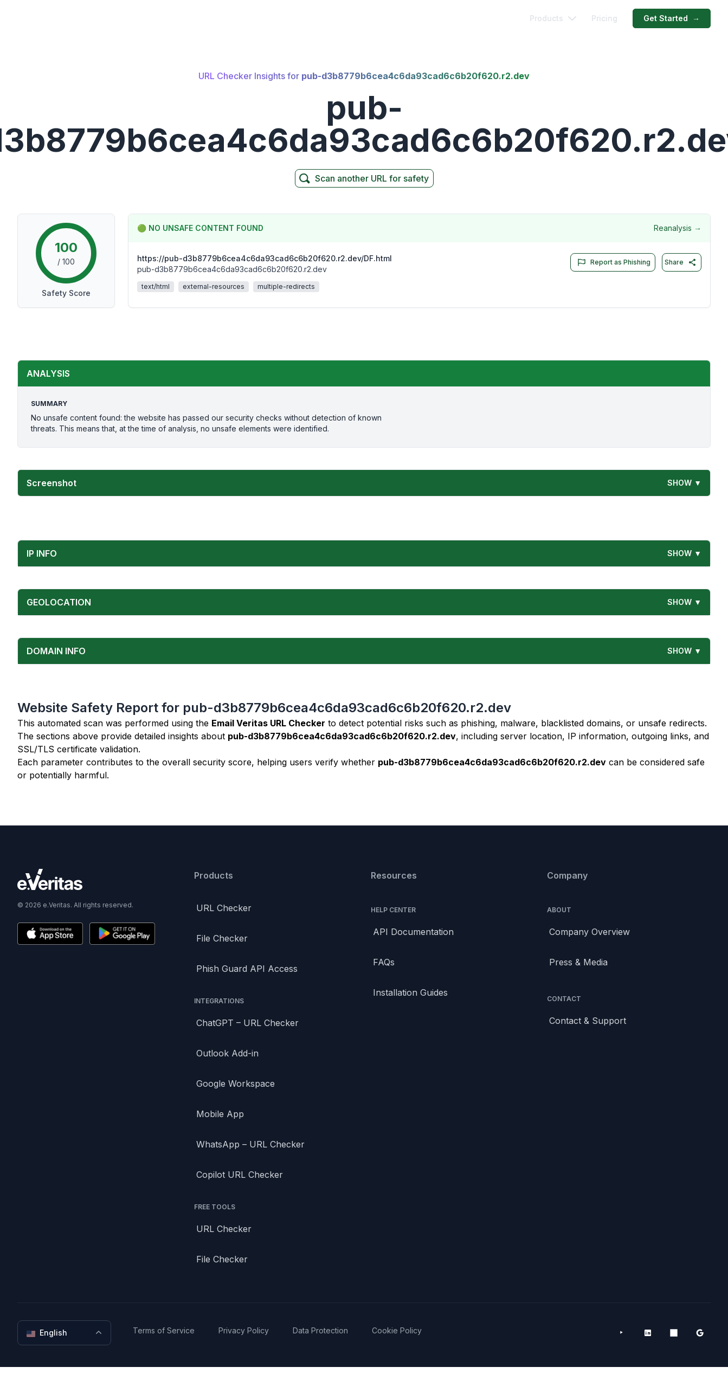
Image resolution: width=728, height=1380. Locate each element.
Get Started (671, 18)
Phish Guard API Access (247, 968)
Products (553, 18)
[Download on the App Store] (50, 934)
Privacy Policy (243, 1330)
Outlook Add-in (227, 1053)
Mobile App (220, 1113)
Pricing (604, 18)
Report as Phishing (611, 262)
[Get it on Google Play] (122, 934)
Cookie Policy (397, 1330)
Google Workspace (235, 1083)
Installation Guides (410, 992)
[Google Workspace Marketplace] (700, 1333)
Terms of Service (164, 1330)
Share (681, 262)
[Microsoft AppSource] (674, 1333)
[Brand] (86, 879)
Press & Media (578, 962)
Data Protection (320, 1330)
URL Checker (224, 907)
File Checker (222, 938)
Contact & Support (587, 1020)
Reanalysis (677, 228)
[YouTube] (622, 1333)
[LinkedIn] (648, 1333)
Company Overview (589, 931)
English (65, 1332)
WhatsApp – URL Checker (250, 1144)
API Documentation (413, 931)
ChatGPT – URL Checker (247, 1022)
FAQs (384, 962)
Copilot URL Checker (239, 1174)
